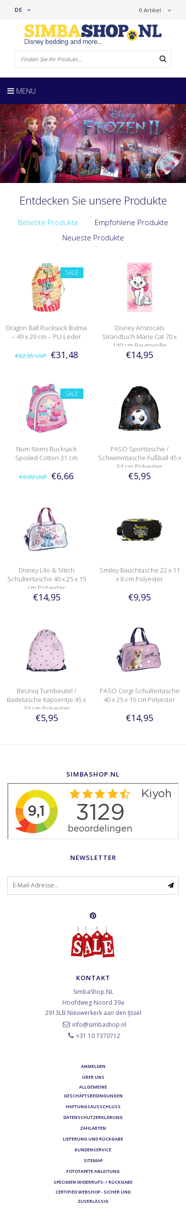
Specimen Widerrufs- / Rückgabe (93, 1182)
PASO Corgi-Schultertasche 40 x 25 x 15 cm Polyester (140, 695)
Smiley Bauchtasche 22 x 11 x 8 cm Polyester (140, 574)
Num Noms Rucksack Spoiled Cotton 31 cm (46, 453)
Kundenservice (93, 1149)
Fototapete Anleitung (93, 1171)
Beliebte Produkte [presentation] (48, 222)
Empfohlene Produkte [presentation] (131, 222)
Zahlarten (93, 1128)
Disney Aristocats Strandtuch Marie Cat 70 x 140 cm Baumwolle (139, 336)
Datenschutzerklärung (93, 1117)
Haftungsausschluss (93, 1106)
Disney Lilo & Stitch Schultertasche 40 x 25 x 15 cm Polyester (46, 579)
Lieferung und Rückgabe (93, 1139)
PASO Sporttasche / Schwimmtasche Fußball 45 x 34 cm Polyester (139, 457)
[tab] (48, 222)
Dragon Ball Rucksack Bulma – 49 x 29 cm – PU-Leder (46, 332)
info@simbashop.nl (99, 1024)
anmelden (93, 1066)
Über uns (93, 1077)
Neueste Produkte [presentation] (93, 237)
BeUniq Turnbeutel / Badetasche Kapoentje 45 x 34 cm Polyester (46, 699)
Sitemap (93, 1160)
